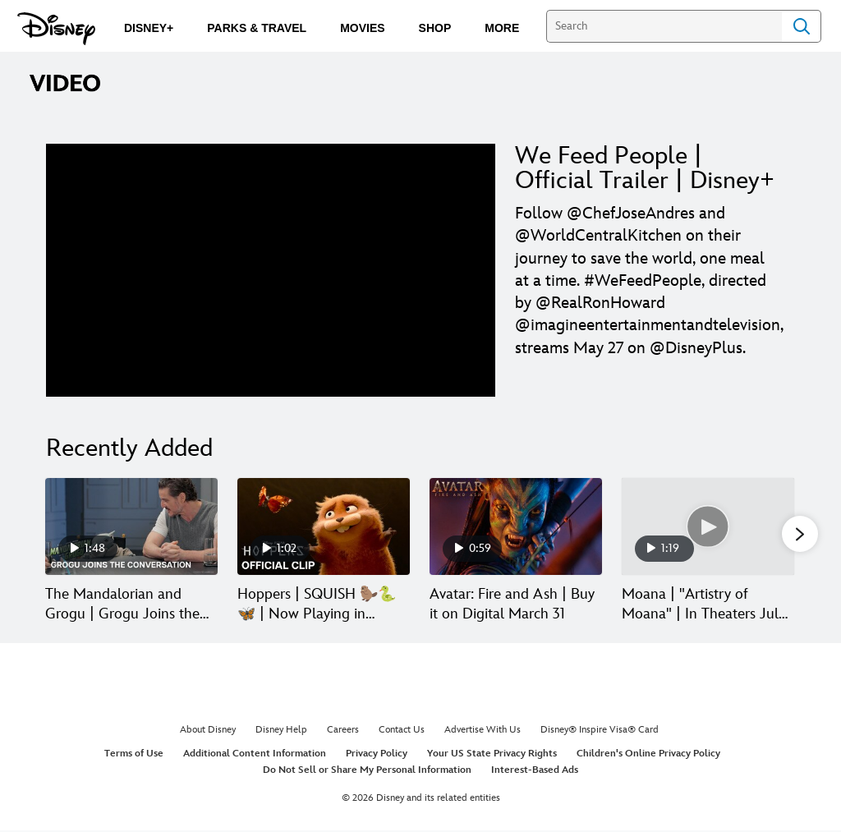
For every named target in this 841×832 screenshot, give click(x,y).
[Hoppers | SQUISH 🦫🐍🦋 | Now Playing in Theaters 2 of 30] (323, 526)
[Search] (664, 26)
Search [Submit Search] (801, 26)
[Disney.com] (56, 28)
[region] (270, 270)
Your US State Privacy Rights (492, 755)
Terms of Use (133, 755)
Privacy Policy (376, 755)
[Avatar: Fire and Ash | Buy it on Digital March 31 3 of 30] (516, 526)
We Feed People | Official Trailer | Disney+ (644, 168)
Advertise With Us (482, 731)
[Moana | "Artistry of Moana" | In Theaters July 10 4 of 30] (708, 526)
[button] (800, 535)
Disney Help (281, 731)
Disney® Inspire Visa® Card (599, 731)
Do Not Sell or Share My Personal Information (367, 771)
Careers (343, 731)
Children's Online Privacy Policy (648, 755)
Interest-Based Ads (534, 771)
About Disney (208, 731)
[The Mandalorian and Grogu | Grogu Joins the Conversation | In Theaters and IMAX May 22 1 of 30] (131, 526)
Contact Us (402, 731)
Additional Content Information (254, 755)
